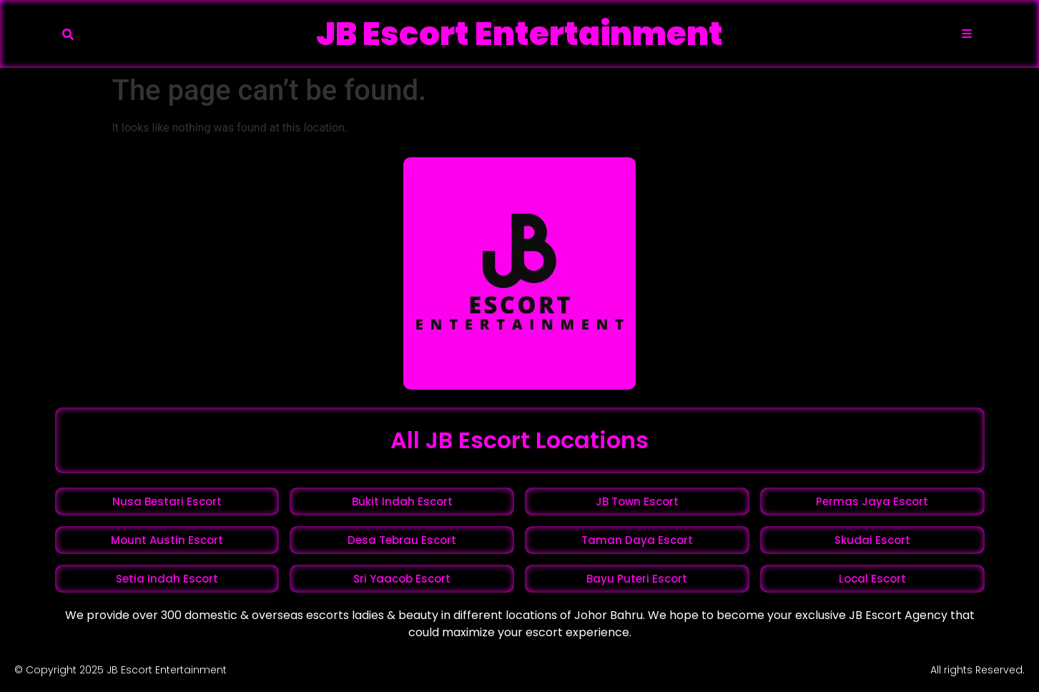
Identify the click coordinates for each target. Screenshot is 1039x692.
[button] (68, 34)
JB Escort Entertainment (519, 33)
